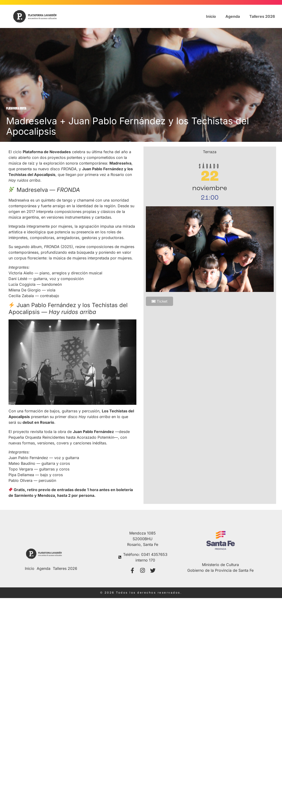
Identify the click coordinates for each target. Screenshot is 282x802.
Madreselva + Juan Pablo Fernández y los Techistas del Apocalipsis (127, 126)
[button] (159, 301)
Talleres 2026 (262, 16)
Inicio (211, 16)
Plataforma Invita (16, 109)
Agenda (232, 16)
